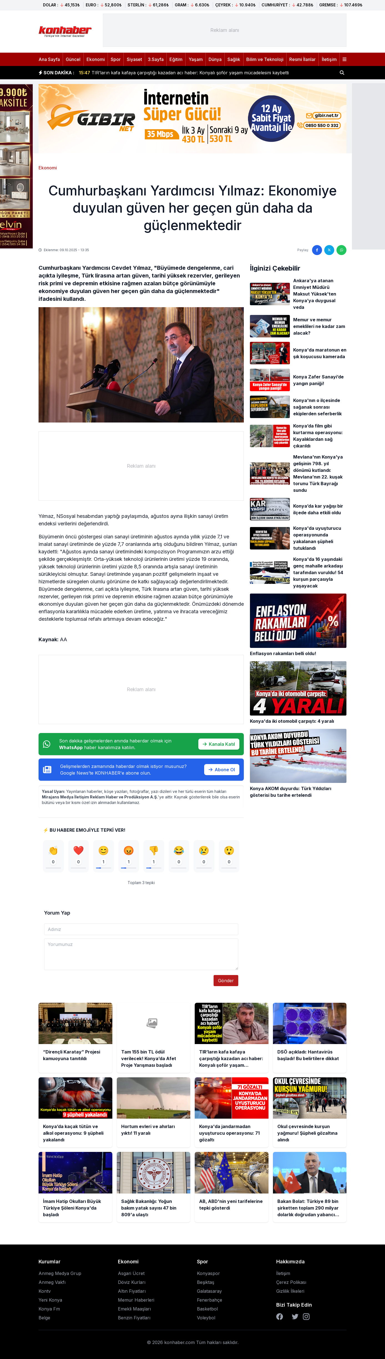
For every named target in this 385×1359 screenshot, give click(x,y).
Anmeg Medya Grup (60, 1273)
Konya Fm (49, 1309)
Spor (116, 59)
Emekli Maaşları (134, 1309)
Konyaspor (208, 1273)
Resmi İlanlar (302, 59)
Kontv (45, 1291)
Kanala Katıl (219, 744)
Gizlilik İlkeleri (290, 1291)
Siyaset (134, 59)
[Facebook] (279, 1316)
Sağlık (233, 59)
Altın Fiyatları (132, 1291)
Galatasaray (209, 1291)
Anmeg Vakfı (52, 1282)
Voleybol (206, 1317)
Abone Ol (222, 769)
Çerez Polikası (291, 1282)
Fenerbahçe (209, 1300)
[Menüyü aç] (344, 59)
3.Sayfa (156, 59)
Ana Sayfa (49, 59)
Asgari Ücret (131, 1273)
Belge (44, 1317)
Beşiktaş (205, 1282)
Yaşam (196, 59)
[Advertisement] (224, 30)
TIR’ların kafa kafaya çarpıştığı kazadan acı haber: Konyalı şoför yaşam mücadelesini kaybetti (184, 75)
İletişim (329, 59)
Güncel (73, 59)
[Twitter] (295, 1316)
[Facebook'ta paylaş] (317, 250)
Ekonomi (96, 59)
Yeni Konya (50, 1300)
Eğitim (176, 59)
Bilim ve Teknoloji (264, 59)
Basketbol (207, 1309)
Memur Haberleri (136, 1300)
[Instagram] (306, 1316)
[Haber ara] (342, 72)
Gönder (226, 980)
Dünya (215, 59)
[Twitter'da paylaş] (329, 250)
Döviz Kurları (131, 1282)
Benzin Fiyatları (134, 1317)
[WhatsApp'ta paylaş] (341, 250)
